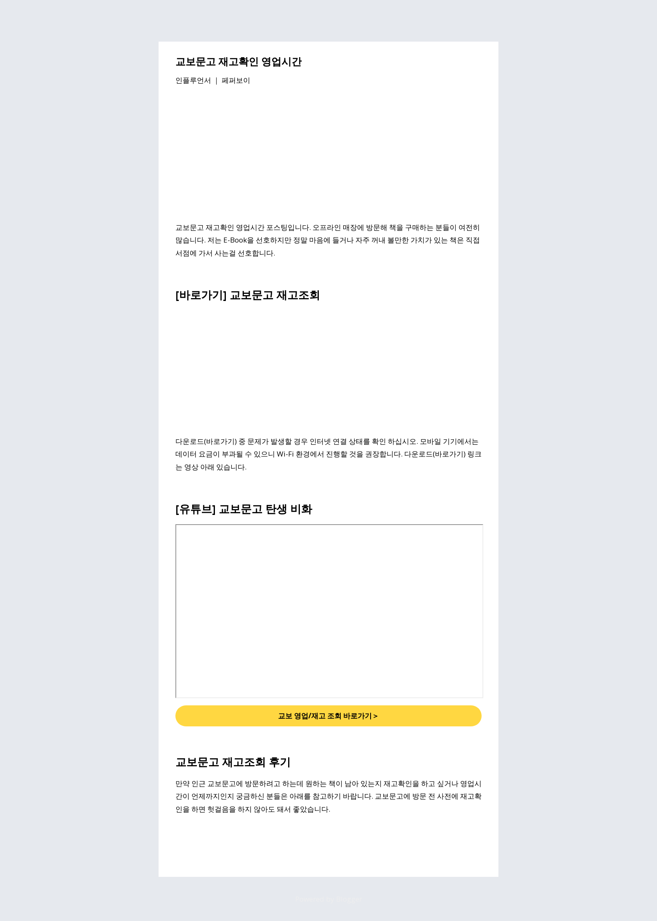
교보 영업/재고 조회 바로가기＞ (328, 715)
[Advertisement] (328, 155)
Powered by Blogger (328, 899)
